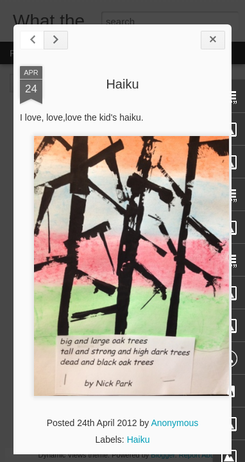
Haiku (122, 84)
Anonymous (174, 423)
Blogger (162, 455)
